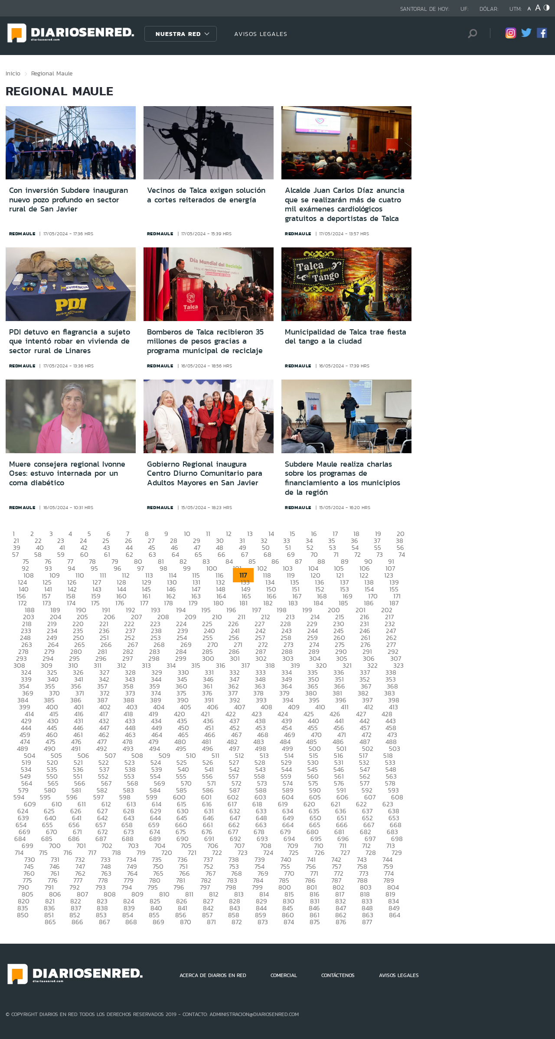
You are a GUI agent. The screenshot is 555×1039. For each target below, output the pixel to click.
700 (55, 845)
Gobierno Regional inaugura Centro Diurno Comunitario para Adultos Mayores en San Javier (204, 473)
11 (208, 533)
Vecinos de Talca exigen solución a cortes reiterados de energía (206, 195)
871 (211, 921)
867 (104, 921)
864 (394, 914)
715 (43, 852)
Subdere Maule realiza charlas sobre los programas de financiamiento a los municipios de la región (342, 478)
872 (237, 921)
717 (92, 852)
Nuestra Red (178, 34)
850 (23, 914)
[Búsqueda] (470, 33)
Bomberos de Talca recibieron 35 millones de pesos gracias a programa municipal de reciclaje (205, 341)
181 (243, 602)
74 (401, 554)
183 (293, 602)
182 (268, 602)
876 (341, 921)
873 (263, 921)
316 (220, 665)
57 (15, 554)
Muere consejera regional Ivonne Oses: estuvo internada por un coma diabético (67, 473)
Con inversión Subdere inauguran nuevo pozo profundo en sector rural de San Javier (68, 199)
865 (50, 921)
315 (195, 665)
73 (379, 554)
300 (208, 658)
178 (168, 602)
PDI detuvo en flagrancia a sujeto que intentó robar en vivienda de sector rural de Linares (69, 341)
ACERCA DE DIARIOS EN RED (213, 975)
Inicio (13, 73)
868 (131, 921)
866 (77, 921)
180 (218, 602)
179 (193, 602)
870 (185, 921)
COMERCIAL (284, 975)
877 (367, 921)
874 (289, 921)
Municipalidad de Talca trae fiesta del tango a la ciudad (345, 336)
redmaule (22, 233)
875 (315, 921)
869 (158, 921)
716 (67, 852)
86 (275, 561)
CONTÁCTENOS (338, 975)
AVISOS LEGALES (260, 33)
